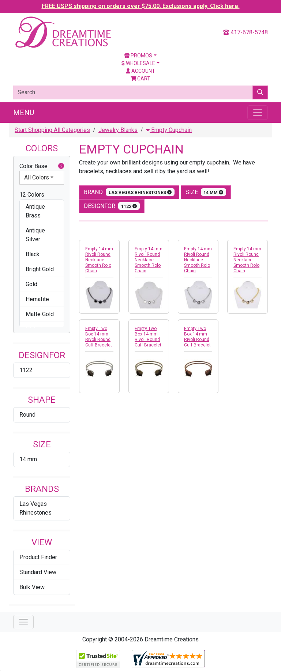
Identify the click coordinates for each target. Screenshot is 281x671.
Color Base (41, 166)
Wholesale (138, 63)
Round (27, 414)
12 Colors (31, 194)
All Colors (36, 177)
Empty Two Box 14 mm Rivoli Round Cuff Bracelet (98, 337)
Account (140, 71)
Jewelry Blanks (118, 129)
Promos (138, 55)
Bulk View (32, 587)
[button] (61, 166)
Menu (23, 112)
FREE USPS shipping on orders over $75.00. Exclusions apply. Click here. (141, 6)
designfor (112, 206)
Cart (141, 78)
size (206, 192)
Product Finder (38, 557)
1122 (26, 370)
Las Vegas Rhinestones (35, 508)
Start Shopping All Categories (52, 129)
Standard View (37, 572)
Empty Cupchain (169, 129)
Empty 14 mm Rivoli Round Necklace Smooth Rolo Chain (99, 259)
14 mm (28, 459)
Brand (129, 192)
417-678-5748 (245, 32)
